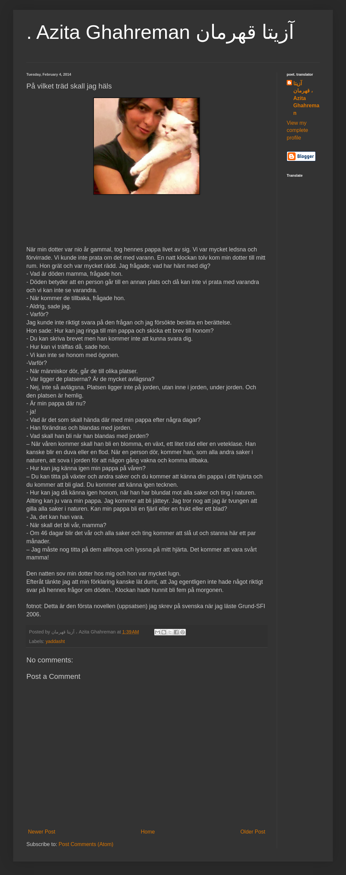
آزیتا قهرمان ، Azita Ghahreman (306, 98)
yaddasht (55, 641)
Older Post (252, 832)
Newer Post (41, 832)
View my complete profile (297, 130)
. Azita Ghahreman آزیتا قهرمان (160, 32)
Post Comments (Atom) (86, 844)
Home (148, 832)
